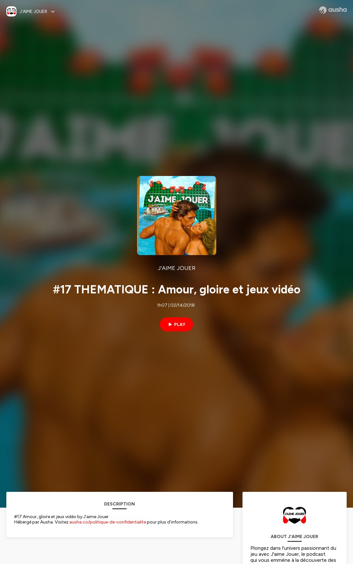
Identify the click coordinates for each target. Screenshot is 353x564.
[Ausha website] (333, 10)
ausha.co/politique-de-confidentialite (107, 522)
